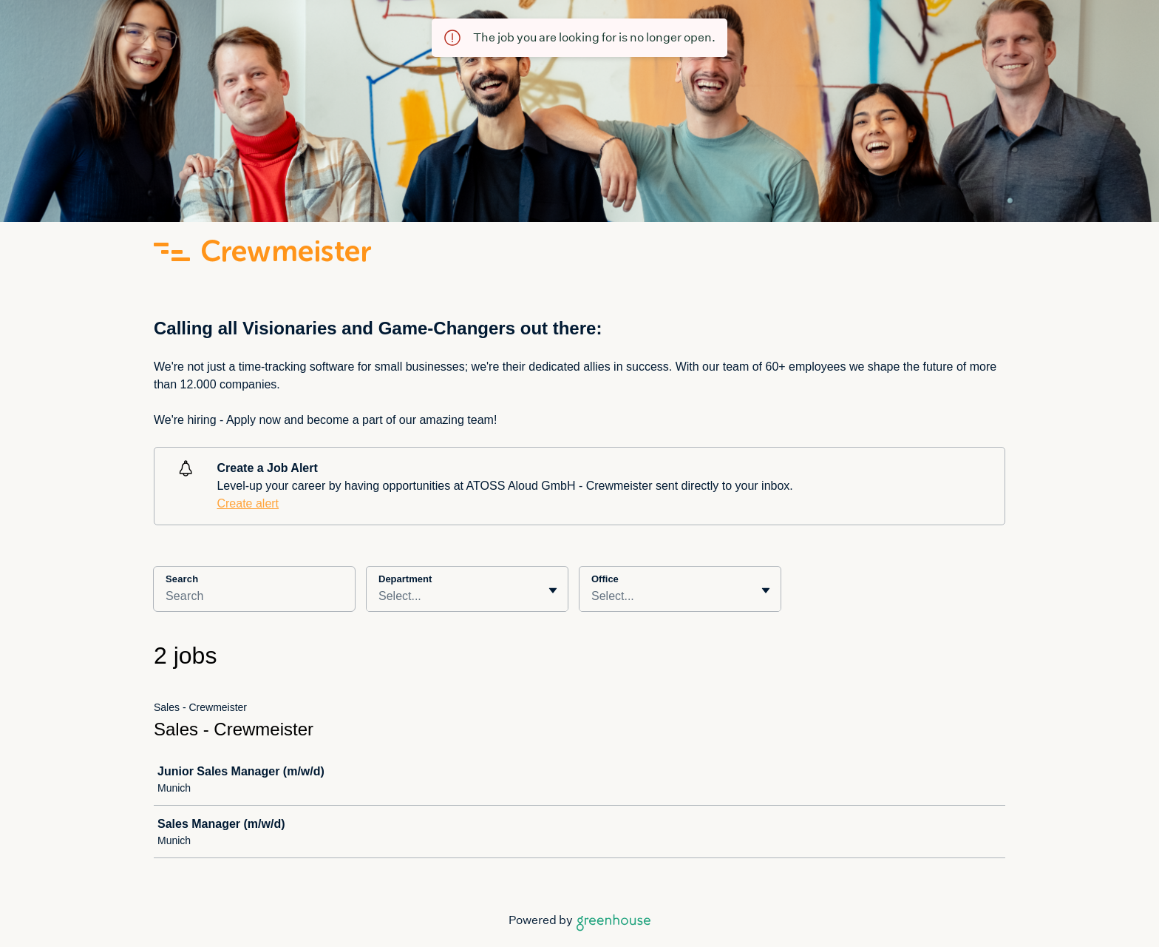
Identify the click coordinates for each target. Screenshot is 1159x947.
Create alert (248, 503)
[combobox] (379, 596)
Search (182, 578)
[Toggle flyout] (553, 590)
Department (405, 578)
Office (605, 578)
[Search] (254, 598)
